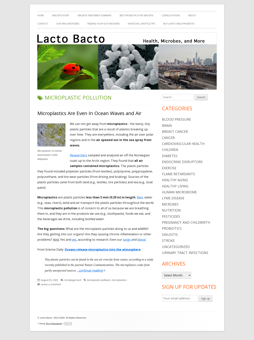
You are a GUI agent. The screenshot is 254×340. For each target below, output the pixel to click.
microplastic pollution (99, 280)
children (170, 149)
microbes (170, 204)
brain (167, 125)
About (192, 15)
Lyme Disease (173, 198)
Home (40, 15)
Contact (42, 23)
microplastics (119, 280)
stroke (168, 240)
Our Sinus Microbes (67, 23)
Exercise (169, 168)
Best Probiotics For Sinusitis (136, 15)
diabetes (169, 156)
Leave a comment (51, 284)
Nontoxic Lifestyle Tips (141, 23)
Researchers (78, 155)
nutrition (171, 210)
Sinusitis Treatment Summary (94, 15)
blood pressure (176, 119)
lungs (127, 240)
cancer (168, 137)
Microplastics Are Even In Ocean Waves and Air (89, 113)
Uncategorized (72, 280)
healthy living (175, 186)
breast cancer (175, 131)
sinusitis (170, 234)
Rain (140, 197)
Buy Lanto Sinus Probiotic (179, 23)
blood (141, 240)
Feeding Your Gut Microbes (103, 23)
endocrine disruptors (182, 162)
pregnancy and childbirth (186, 222)
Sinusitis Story (60, 15)
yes (74, 240)
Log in (68, 323)
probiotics (172, 228)
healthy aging (175, 180)
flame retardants (178, 174)
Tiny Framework (54, 323)
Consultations (171, 15)
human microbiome (179, 192)
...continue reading (91, 270)
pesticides (171, 216)
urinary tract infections (185, 252)
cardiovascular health (183, 143)
